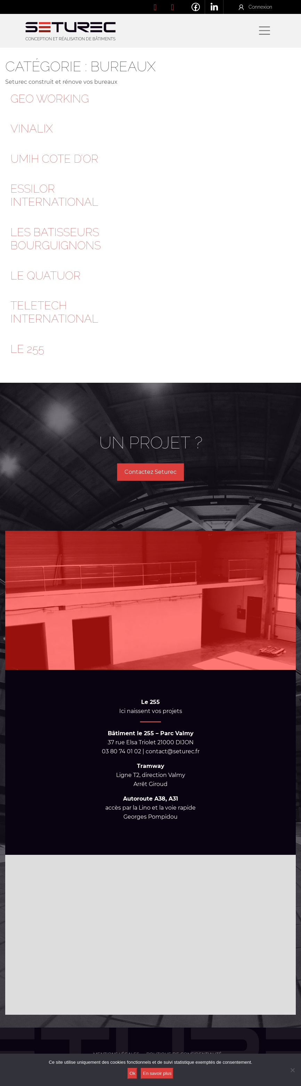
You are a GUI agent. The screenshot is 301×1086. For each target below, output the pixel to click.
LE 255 (27, 348)
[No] (292, 1070)
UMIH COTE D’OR (54, 158)
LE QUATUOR (45, 275)
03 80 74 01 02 (160, 7)
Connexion (260, 7)
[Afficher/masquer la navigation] (264, 30)
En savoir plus (157, 1073)
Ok (133, 1073)
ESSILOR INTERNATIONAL (54, 195)
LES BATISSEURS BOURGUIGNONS (55, 239)
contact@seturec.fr (178, 7)
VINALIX (31, 128)
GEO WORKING (49, 98)
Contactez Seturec (150, 472)
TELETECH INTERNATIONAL (54, 312)
